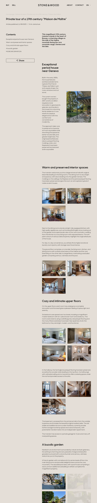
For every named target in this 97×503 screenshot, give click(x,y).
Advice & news (21, 14)
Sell (14, 5)
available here (64, 463)
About (70, 5)
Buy (7, 5)
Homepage (10, 14)
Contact (79, 5)
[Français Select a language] (88, 5)
